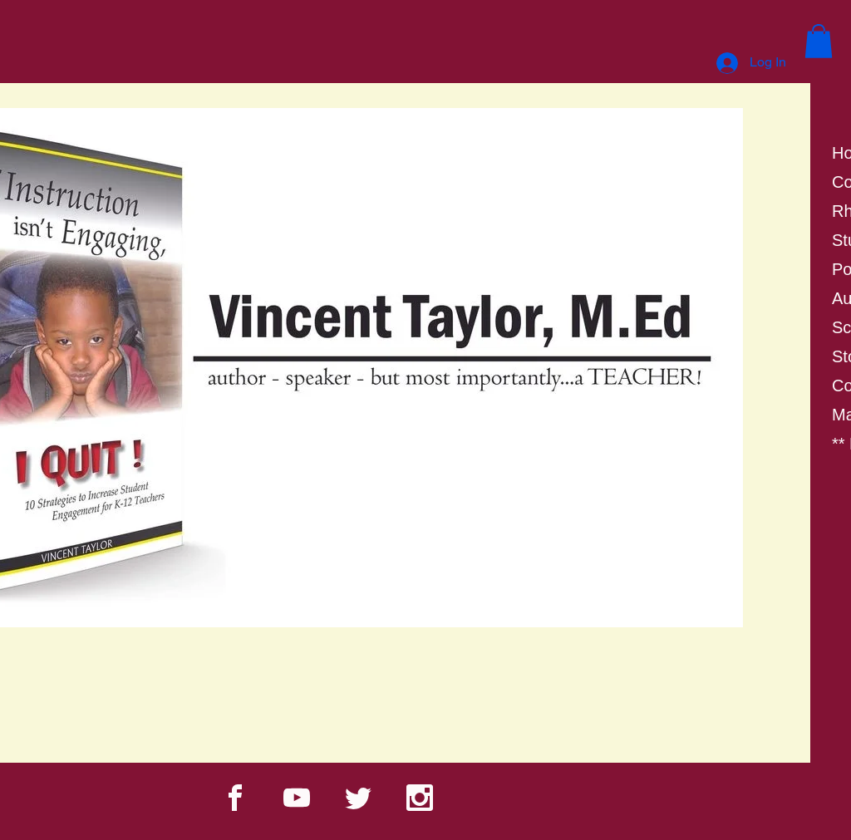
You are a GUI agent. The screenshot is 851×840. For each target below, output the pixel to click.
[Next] (719, 406)
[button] (818, 41)
